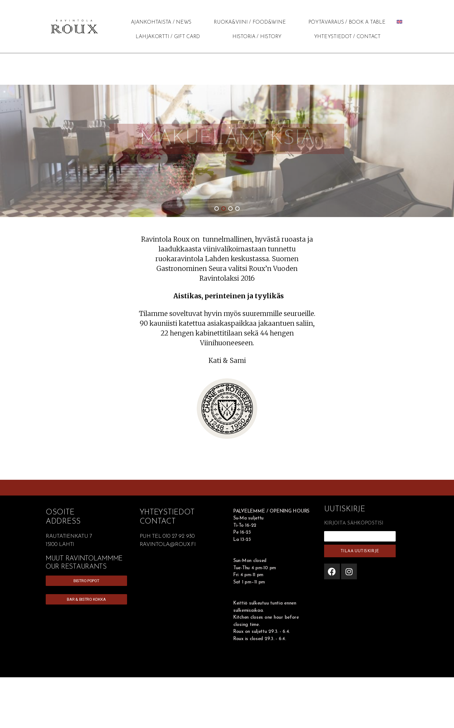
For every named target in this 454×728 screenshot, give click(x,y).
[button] (216, 208)
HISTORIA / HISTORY (257, 36)
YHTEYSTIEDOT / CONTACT (347, 36)
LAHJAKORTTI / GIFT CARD (168, 36)
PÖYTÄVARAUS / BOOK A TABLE (347, 22)
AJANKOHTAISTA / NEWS (161, 22)
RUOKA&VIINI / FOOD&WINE (250, 22)
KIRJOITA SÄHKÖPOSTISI (353, 523)
